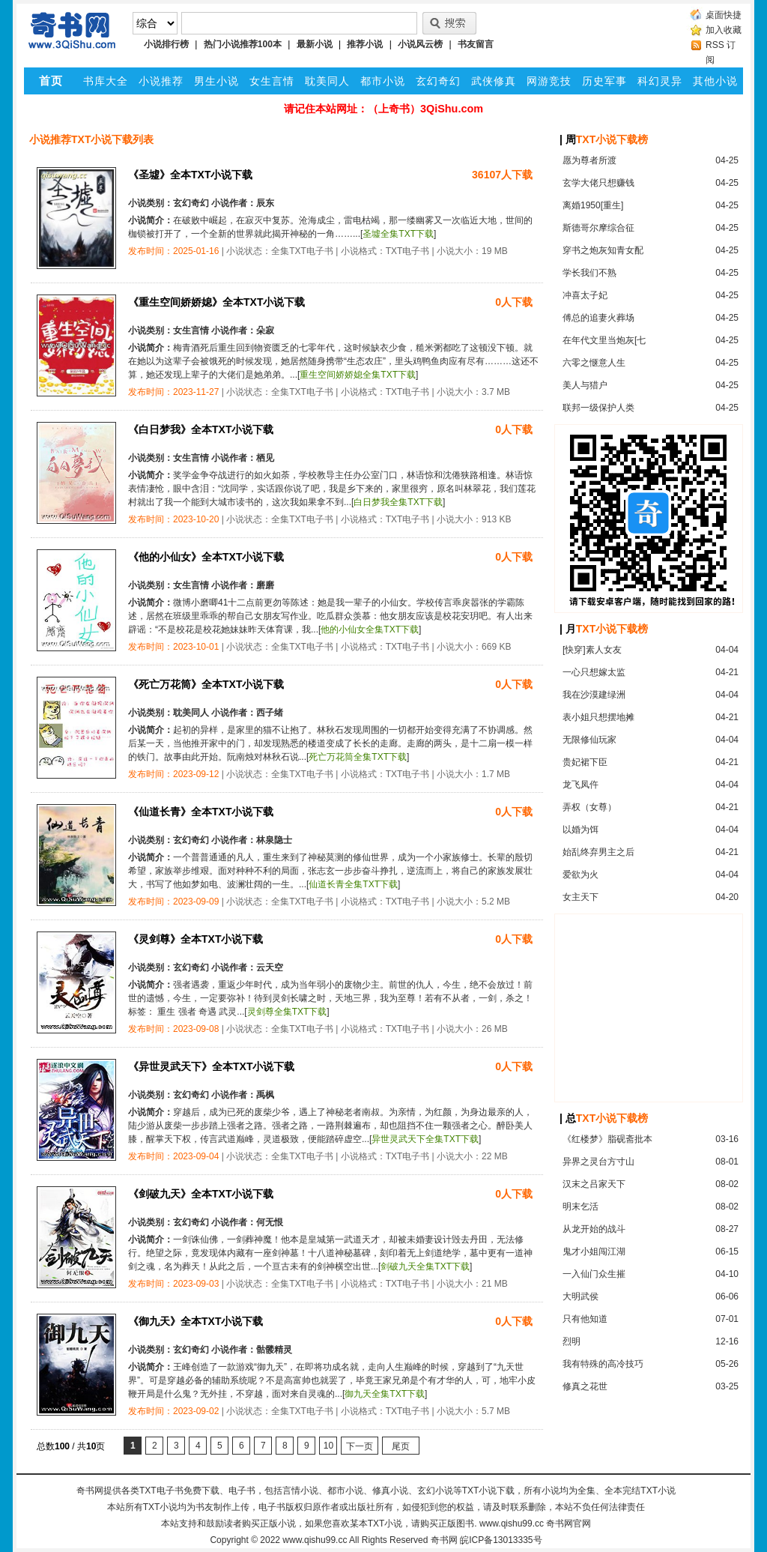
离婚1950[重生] (593, 205)
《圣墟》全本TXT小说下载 (190, 175)
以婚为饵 (580, 829)
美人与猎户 (585, 385)
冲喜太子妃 (585, 295)
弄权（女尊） (589, 807)
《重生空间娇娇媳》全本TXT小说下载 (216, 302)
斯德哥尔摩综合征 (598, 228)
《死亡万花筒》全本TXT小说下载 (206, 684)
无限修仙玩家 (589, 739)
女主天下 (580, 897)
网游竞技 (549, 81)
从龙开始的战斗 (594, 1229)
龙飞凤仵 (580, 784)
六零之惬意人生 (594, 362)
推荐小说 (365, 44)
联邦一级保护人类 (598, 407)
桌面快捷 (724, 15)
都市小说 (382, 81)
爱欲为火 (580, 874)
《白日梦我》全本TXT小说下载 (200, 429)
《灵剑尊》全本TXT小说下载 (195, 939)
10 (328, 1445)
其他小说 (715, 81)
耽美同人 (327, 81)
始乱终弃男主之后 (598, 852)
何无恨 (269, 1222)
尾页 (401, 1446)
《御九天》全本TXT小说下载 (195, 1321)
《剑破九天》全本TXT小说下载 (200, 1194)
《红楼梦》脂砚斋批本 (607, 1139)
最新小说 (315, 44)
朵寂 (265, 330)
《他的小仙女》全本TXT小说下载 (206, 557)
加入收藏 (724, 30)
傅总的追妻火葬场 (598, 317)
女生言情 (271, 81)
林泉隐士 (274, 840)
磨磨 (265, 585)
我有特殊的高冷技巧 (603, 1364)
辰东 (265, 203)
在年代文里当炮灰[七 (604, 340)
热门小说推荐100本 (243, 44)
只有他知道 (585, 1319)
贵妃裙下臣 (585, 762)
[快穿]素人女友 (592, 649)
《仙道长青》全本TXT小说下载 (200, 812)
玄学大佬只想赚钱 (598, 183)
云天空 (269, 967)
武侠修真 (493, 81)
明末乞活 (580, 1206)
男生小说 (216, 81)
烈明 (571, 1341)
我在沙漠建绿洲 (594, 694)
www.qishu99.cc (314, 1540)
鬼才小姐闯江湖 (594, 1251)
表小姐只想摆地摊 (598, 717)
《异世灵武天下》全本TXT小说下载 (211, 1066)
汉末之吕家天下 (594, 1184)
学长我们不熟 (589, 273)
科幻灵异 (659, 81)
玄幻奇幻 (438, 81)
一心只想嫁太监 (594, 672)
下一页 (359, 1446)
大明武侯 (580, 1296)
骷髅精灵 (274, 1349)
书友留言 (476, 44)
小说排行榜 (166, 44)
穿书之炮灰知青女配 (603, 250)
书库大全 (105, 81)
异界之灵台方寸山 (598, 1161)
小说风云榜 (420, 44)
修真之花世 (585, 1386)
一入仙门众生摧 (594, 1274)
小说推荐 (161, 81)
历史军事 (604, 81)
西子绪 (269, 712)
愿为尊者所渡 (589, 160)
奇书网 (444, 1540)
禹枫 (265, 1095)
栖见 (265, 458)
